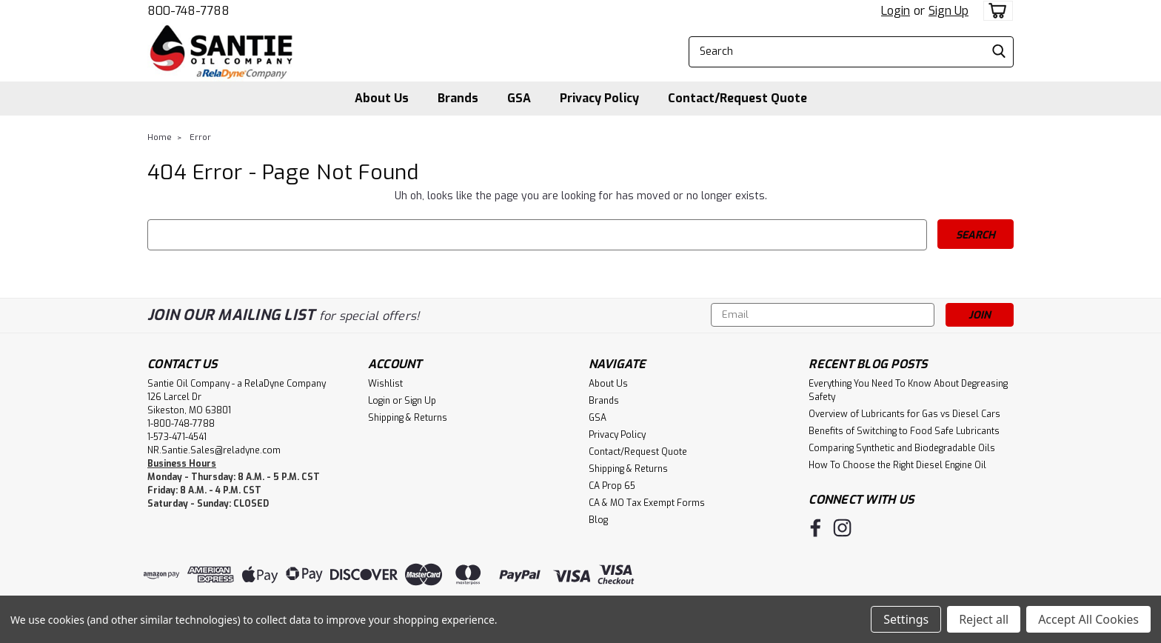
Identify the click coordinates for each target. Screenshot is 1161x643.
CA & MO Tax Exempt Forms (647, 503)
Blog (598, 520)
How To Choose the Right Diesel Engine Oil (897, 465)
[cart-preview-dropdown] (995, 11)
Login (895, 11)
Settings (906, 619)
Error (200, 137)
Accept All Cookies (1088, 619)
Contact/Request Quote (737, 98)
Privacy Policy (599, 98)
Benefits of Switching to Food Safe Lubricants (904, 431)
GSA (519, 98)
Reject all (983, 619)
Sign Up (948, 11)
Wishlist (385, 384)
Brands (458, 98)
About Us (382, 98)
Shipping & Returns (407, 418)
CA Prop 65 (612, 486)
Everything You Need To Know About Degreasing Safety (908, 390)
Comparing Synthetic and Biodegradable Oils (902, 448)
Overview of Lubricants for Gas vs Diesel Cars (904, 414)
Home (159, 137)
